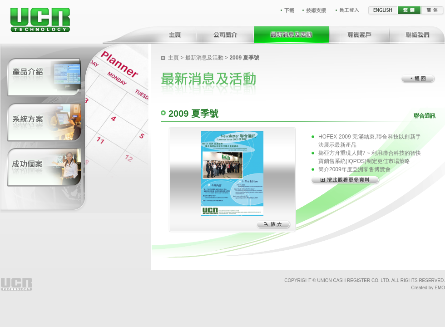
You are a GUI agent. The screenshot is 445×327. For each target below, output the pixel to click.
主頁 (173, 57)
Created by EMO (428, 287)
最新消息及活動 (204, 57)
